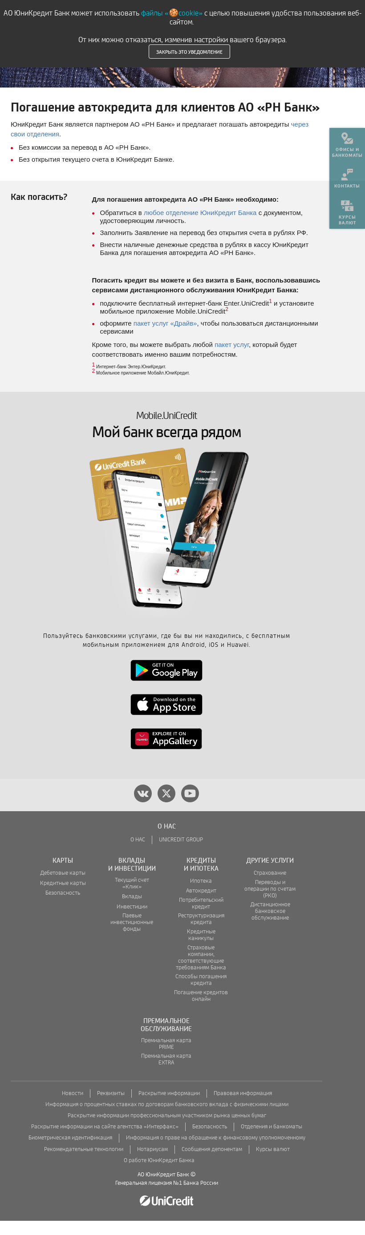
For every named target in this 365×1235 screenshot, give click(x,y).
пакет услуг (232, 359)
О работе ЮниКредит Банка (159, 1174)
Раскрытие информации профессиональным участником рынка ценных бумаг (167, 1130)
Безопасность (62, 907)
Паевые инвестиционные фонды (131, 937)
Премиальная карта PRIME (166, 1058)
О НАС (137, 854)
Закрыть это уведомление (189, 51)
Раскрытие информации (169, 1107)
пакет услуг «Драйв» (165, 337)
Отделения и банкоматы (271, 1141)
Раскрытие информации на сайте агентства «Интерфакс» (104, 1141)
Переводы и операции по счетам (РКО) (270, 903)
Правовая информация (243, 1107)
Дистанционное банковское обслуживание (270, 926)
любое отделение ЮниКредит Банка (200, 227)
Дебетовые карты (62, 887)
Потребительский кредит (201, 917)
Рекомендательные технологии (83, 1163)
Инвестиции (132, 921)
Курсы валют (273, 1163)
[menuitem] (347, 142)
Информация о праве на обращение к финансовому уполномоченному (215, 1152)
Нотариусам (152, 1163)
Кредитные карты (63, 897)
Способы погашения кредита (201, 994)
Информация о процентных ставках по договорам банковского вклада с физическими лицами (166, 1118)
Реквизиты (111, 1107)
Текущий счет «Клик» (132, 897)
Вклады (132, 911)
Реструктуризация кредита (201, 933)
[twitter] (166, 808)
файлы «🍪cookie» (172, 13)
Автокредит (201, 905)
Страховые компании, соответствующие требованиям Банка (201, 972)
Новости (72, 1107)
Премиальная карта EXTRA (166, 1073)
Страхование (270, 887)
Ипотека (201, 895)
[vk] (143, 808)
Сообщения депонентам (212, 1163)
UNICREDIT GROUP (181, 854)
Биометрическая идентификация (70, 1152)
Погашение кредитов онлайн (201, 1010)
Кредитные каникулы (201, 949)
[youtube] (190, 808)
